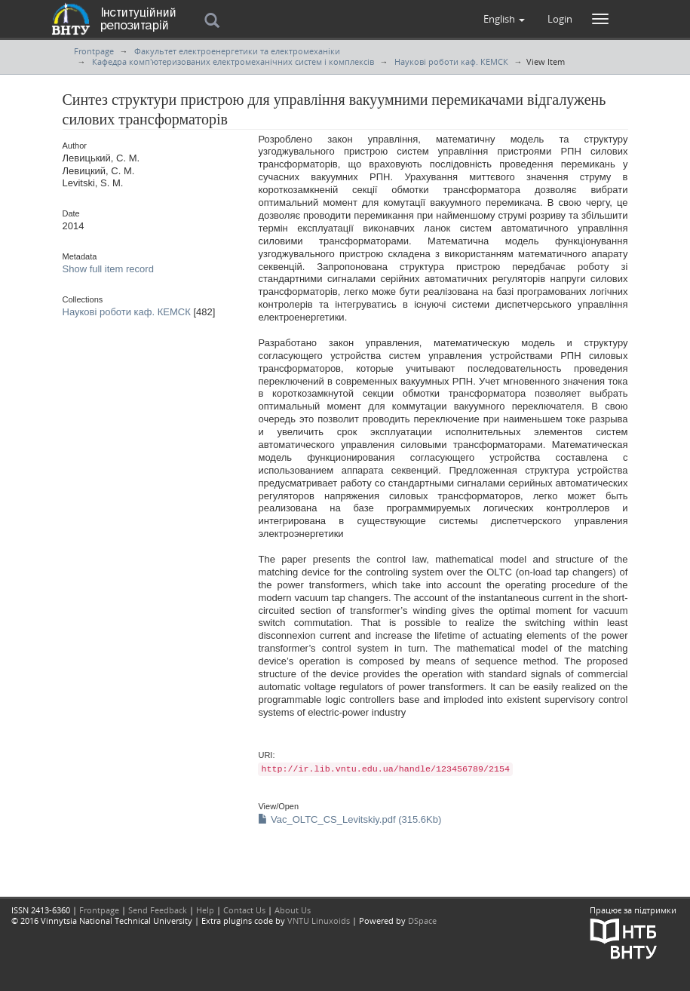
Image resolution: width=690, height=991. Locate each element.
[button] (504, 19)
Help (205, 910)
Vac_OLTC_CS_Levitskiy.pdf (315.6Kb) (349, 819)
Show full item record (108, 269)
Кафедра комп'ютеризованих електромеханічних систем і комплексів (233, 61)
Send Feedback (157, 910)
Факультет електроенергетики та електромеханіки (237, 51)
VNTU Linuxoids (318, 920)
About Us (292, 910)
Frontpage (94, 51)
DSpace (422, 920)
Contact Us (244, 910)
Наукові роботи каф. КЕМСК (451, 61)
